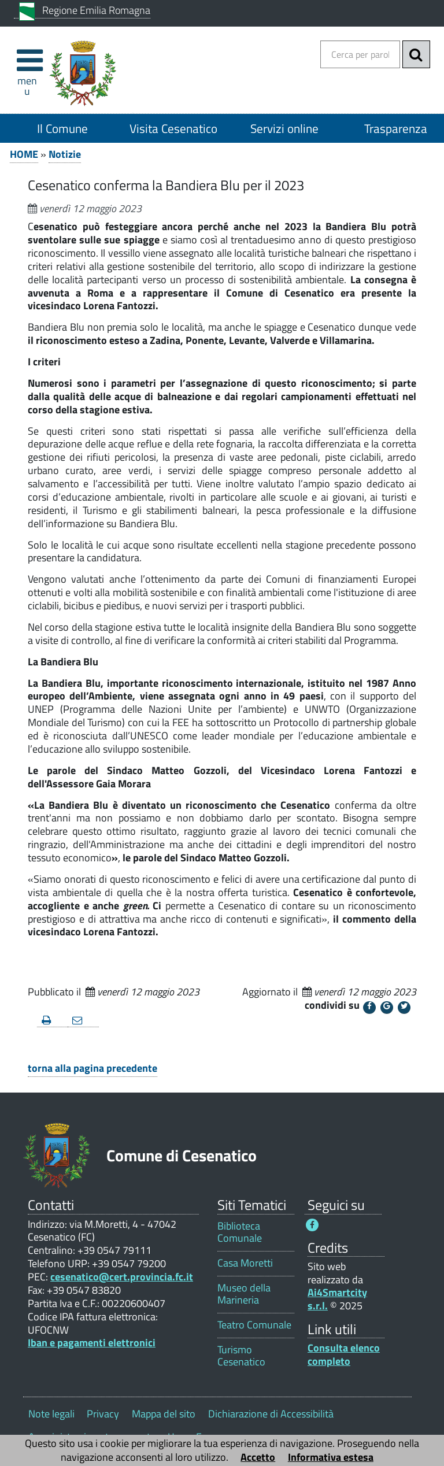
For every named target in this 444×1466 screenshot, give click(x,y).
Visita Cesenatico (173, 128)
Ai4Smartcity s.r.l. (337, 1298)
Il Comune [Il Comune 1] (62, 128)
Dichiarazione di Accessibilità (271, 1413)
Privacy (103, 1413)
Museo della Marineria (244, 1294)
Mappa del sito (163, 1413)
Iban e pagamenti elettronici (92, 1342)
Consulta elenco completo (344, 1354)
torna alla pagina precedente (92, 1068)
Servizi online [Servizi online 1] (284, 128)
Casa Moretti (245, 1263)
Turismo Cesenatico (241, 1355)
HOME (24, 154)
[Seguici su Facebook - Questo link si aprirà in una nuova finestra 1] (312, 1225)
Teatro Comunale (254, 1325)
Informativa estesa (330, 1457)
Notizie (65, 154)
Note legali (51, 1413)
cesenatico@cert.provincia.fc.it (121, 1276)
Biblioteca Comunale (239, 1232)
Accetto (257, 1457)
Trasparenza (395, 128)
